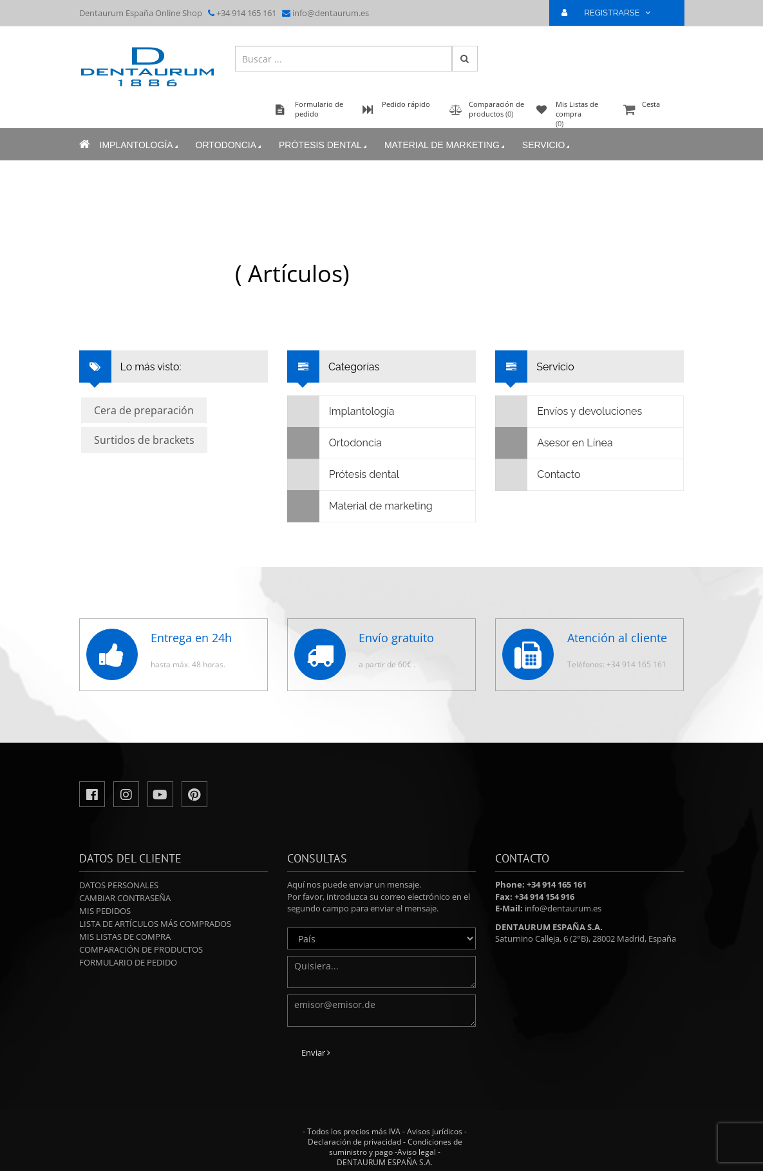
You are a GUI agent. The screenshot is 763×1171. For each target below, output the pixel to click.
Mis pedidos (105, 911)
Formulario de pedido (128, 962)
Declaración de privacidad (354, 1141)
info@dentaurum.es (330, 13)
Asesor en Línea (554, 443)
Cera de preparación (144, 410)
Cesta (652, 110)
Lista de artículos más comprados (155, 923)
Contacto (538, 474)
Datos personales (118, 885)
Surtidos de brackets (144, 440)
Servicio (547, 145)
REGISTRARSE (611, 12)
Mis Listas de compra (125, 936)
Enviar (315, 1052)
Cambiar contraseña (125, 898)
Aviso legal (416, 1152)
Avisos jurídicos (434, 1131)
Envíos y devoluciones (569, 411)
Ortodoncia (229, 145)
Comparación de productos (141, 949)
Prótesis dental (324, 145)
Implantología (140, 145)
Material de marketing (445, 145)
